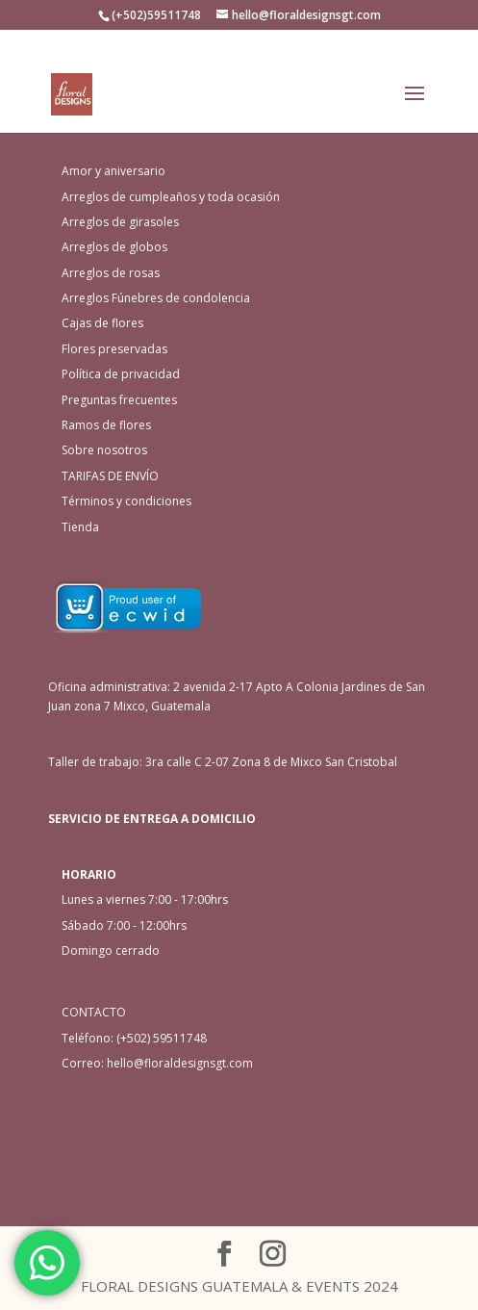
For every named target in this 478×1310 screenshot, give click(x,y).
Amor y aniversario (113, 171)
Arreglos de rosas (111, 273)
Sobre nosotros (104, 450)
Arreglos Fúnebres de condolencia (156, 298)
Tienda (80, 527)
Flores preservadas (114, 349)
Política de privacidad (121, 374)
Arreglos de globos (114, 247)
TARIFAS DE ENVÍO (110, 476)
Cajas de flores (102, 323)
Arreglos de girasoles (120, 222)
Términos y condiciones (126, 501)
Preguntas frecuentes (119, 400)
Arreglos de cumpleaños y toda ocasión (171, 197)
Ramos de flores (106, 425)
